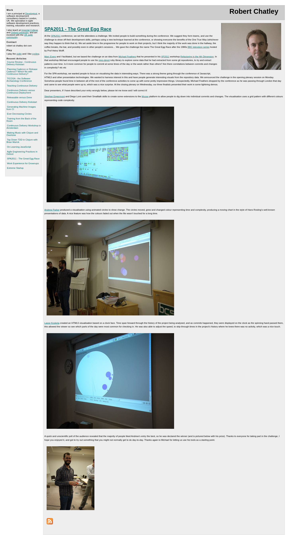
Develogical (31, 13)
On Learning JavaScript (19, 147)
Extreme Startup (15, 168)
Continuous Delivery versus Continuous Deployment (21, 91)
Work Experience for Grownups (23, 163)
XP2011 (165, 56)
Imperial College (30, 30)
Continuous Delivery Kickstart (22, 102)
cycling (35, 54)
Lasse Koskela (51, 323)
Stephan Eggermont (54, 96)
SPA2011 (56, 36)
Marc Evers (50, 56)
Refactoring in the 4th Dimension (197, 56)
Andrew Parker (52, 210)
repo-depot (104, 60)
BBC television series (198, 47)
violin (19, 54)
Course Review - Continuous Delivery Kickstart (21, 63)
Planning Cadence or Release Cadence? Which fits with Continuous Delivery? (22, 71)
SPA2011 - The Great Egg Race (23, 158)
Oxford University (19, 32)
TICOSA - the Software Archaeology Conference (19, 79)
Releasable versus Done (19, 97)
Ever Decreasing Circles (19, 114)
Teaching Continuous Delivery (22, 85)
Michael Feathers (127, 56)
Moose (145, 96)
